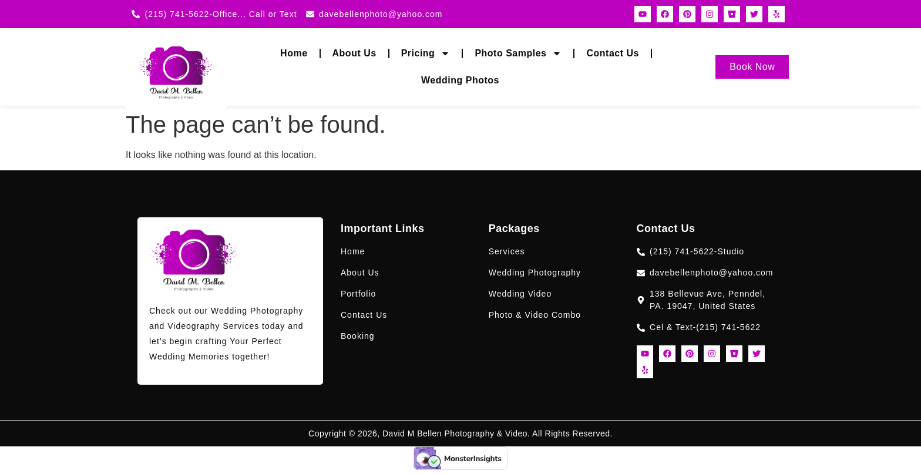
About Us (354, 53)
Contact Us (612, 53)
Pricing (426, 53)
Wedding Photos (460, 80)
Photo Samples (518, 53)
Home (293, 53)
